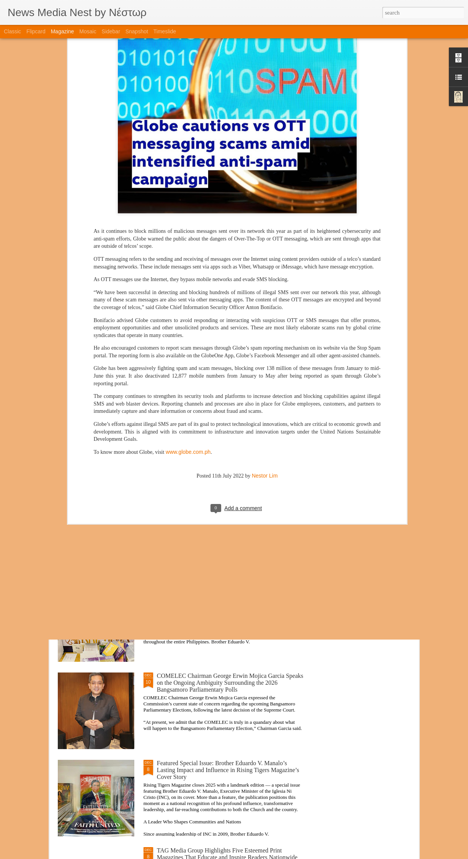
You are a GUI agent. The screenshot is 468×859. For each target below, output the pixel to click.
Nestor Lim (265, 388)
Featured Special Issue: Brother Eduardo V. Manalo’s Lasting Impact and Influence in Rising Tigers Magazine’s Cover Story (228, 770)
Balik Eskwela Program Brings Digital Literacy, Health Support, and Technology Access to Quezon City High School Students (224, 508)
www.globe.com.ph (188, 364)
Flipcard (36, 31)
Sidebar (111, 31)
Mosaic (87, 31)
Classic (12, 31)
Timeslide (164, 31)
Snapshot (137, 31)
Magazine (62, 31)
